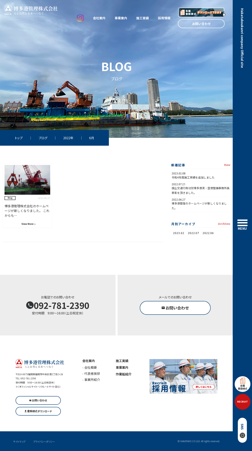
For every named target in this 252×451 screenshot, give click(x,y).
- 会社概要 (89, 367)
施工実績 (142, 18)
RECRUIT (242, 401)
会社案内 (99, 18)
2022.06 (208, 233)
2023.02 (178, 233)
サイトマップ (19, 441)
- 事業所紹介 (91, 379)
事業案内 (121, 18)
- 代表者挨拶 (91, 373)
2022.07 (193, 233)
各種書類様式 (242, 384)
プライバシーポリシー (44, 441)
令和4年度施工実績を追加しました (193, 177)
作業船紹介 (124, 374)
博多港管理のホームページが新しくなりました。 (199, 205)
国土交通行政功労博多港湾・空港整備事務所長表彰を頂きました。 (201, 190)
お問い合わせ (201, 23)
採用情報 (164, 18)
